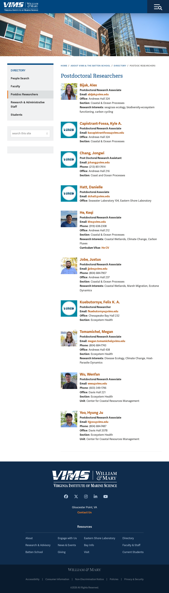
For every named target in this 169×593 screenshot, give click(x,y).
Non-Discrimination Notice (89, 579)
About (29, 538)
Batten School (34, 552)
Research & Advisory (38, 545)
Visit (86, 552)
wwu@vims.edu (97, 383)
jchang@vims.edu (99, 162)
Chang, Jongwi (92, 153)
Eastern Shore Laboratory (99, 538)
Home (64, 65)
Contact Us (84, 512)
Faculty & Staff (131, 545)
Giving (62, 552)
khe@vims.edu (97, 222)
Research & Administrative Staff (28, 105)
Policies (114, 579)
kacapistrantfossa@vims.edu (106, 132)
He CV (105, 247)
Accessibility (32, 579)
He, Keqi (86, 212)
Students (16, 114)
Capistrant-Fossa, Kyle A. (101, 123)
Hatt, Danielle (91, 187)
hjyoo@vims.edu (98, 422)
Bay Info (89, 545)
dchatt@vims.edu (99, 196)
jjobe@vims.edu (97, 268)
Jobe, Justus (90, 259)
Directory (120, 65)
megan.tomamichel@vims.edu (106, 341)
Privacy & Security (134, 579)
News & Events (67, 545)
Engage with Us (67, 538)
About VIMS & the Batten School (90, 65)
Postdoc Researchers (24, 94)
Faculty (15, 86)
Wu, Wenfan (90, 374)
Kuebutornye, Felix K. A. (100, 302)
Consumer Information (57, 579)
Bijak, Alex (88, 85)
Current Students (133, 552)
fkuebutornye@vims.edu (103, 311)
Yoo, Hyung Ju (91, 412)
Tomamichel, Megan (96, 331)
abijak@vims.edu (98, 94)
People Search (20, 78)
